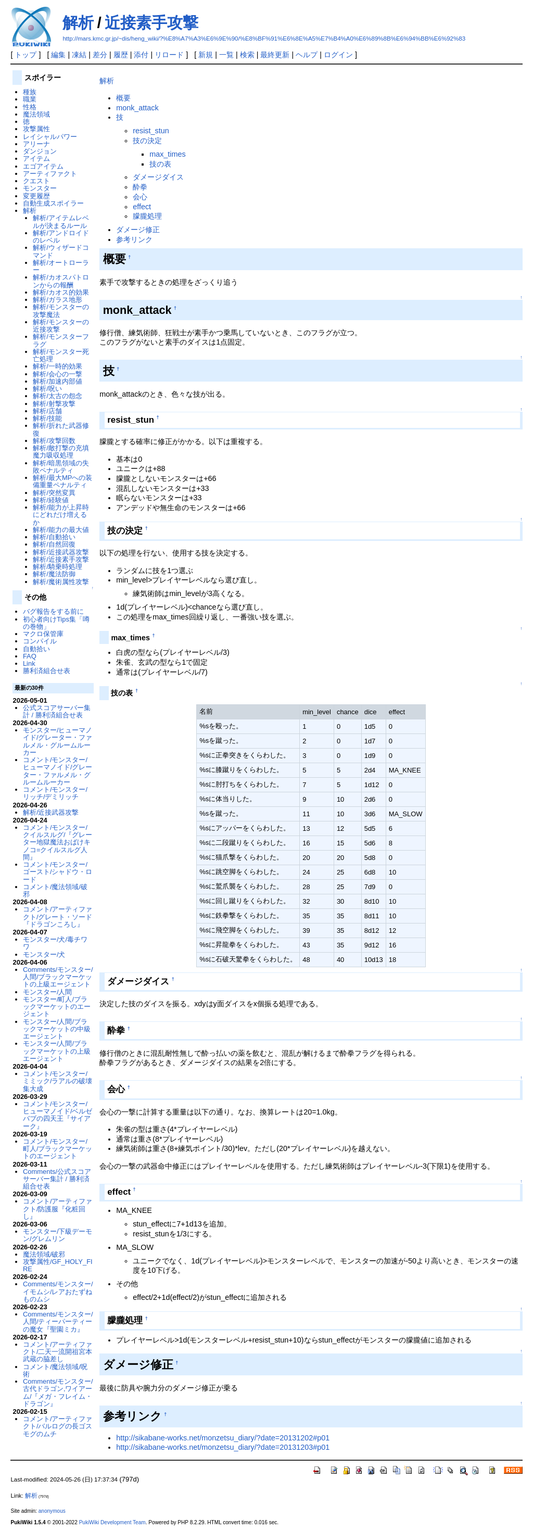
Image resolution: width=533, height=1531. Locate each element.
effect (142, 207)
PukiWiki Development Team (112, 1522)
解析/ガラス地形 (57, 299)
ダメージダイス (158, 177)
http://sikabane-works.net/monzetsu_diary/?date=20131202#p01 (222, 1438)
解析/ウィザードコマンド (61, 251)
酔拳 (140, 187)
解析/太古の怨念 (57, 396)
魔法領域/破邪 (44, 1254)
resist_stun (151, 130)
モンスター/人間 (47, 992)
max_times (167, 154)
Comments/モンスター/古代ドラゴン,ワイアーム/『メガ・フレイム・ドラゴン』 (58, 1392)
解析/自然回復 (54, 544)
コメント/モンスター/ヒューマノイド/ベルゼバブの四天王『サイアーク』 (58, 1115)
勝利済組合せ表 (46, 671)
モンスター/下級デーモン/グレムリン (58, 1235)
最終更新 (274, 54)
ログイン (338, 54)
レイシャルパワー (50, 137)
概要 (123, 98)
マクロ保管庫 (43, 634)
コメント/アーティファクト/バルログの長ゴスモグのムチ (58, 1426)
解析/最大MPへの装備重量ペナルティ (62, 481)
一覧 (226, 54)
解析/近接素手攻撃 (61, 559)
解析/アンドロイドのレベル (61, 236)
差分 (100, 54)
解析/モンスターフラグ (61, 340)
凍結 (79, 54)
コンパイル (40, 641)
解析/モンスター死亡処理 (61, 355)
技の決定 (147, 140)
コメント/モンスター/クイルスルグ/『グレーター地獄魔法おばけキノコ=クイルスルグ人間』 (58, 842)
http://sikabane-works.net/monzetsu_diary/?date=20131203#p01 (222, 1447)
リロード (169, 54)
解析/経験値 (51, 500)
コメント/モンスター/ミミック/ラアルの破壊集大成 (58, 1081)
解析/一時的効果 (57, 366)
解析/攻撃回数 (54, 441)
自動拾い (36, 649)
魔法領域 (36, 114)
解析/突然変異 (54, 493)
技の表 (160, 164)
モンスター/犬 (44, 954)
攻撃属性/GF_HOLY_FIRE (58, 1265)
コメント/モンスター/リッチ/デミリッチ (55, 793)
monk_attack (137, 108)
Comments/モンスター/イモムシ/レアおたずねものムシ (58, 1291)
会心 (140, 197)
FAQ (29, 656)
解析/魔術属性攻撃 (61, 582)
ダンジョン (40, 151)
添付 (141, 54)
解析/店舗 (47, 411)
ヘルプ (307, 54)
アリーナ (36, 144)
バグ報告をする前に (53, 611)
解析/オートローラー (61, 266)
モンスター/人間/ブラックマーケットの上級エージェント (57, 1051)
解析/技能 (47, 418)
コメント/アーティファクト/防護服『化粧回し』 (58, 1208)
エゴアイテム (43, 166)
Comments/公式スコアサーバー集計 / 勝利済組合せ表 (57, 1179)
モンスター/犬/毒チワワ (55, 943)
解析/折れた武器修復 (61, 429)
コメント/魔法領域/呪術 (55, 1370)
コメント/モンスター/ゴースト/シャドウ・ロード (58, 872)
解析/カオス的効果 (61, 292)
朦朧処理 (147, 216)
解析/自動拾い (54, 537)
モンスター (40, 188)
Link (29, 663)
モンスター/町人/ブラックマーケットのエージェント (57, 1006)
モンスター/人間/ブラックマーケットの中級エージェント (57, 1029)
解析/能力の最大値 (61, 530)
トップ (25, 54)
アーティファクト (50, 174)
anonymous (52, 1511)
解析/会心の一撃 (57, 374)
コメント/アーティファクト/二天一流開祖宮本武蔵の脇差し (58, 1351)
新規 (205, 54)
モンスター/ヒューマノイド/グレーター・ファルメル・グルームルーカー (58, 741)
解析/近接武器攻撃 (61, 552)
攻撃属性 (36, 129)
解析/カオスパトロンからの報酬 (61, 280)
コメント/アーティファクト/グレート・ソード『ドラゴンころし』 (58, 916)
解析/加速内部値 (57, 381)
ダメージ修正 (138, 229)
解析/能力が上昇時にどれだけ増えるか (61, 514)
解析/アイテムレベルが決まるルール (61, 221)
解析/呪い (47, 389)
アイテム (36, 158)
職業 (29, 99)
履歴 (120, 54)
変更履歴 (36, 196)
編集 (58, 54)
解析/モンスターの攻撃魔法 (61, 310)
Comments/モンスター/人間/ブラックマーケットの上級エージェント (58, 977)
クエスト (36, 181)
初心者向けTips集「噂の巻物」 (56, 622)
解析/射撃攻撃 (54, 404)
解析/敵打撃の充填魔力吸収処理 (61, 451)
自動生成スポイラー (53, 203)
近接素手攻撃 (151, 22)
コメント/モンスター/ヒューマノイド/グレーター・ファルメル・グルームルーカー (58, 771)
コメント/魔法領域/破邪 (55, 890)
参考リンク (134, 239)
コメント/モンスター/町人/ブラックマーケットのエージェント (58, 1148)
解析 (78, 22)
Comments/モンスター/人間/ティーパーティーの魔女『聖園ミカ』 (58, 1321)
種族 (29, 92)
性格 (29, 107)
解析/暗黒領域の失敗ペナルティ (61, 466)
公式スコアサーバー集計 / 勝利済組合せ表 (57, 711)
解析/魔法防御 (54, 574)
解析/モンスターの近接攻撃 (61, 325)
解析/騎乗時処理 (57, 567)
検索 (247, 54)
